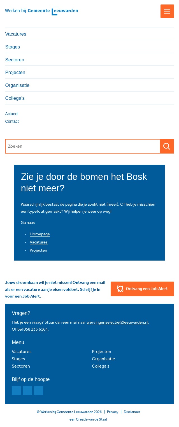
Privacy (112, 412)
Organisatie (103, 358)
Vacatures (39, 242)
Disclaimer (132, 412)
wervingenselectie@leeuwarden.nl (117, 322)
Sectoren (21, 366)
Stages (18, 358)
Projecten (38, 250)
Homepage (40, 233)
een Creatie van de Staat (88, 419)
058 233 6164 (36, 329)
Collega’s (101, 366)
